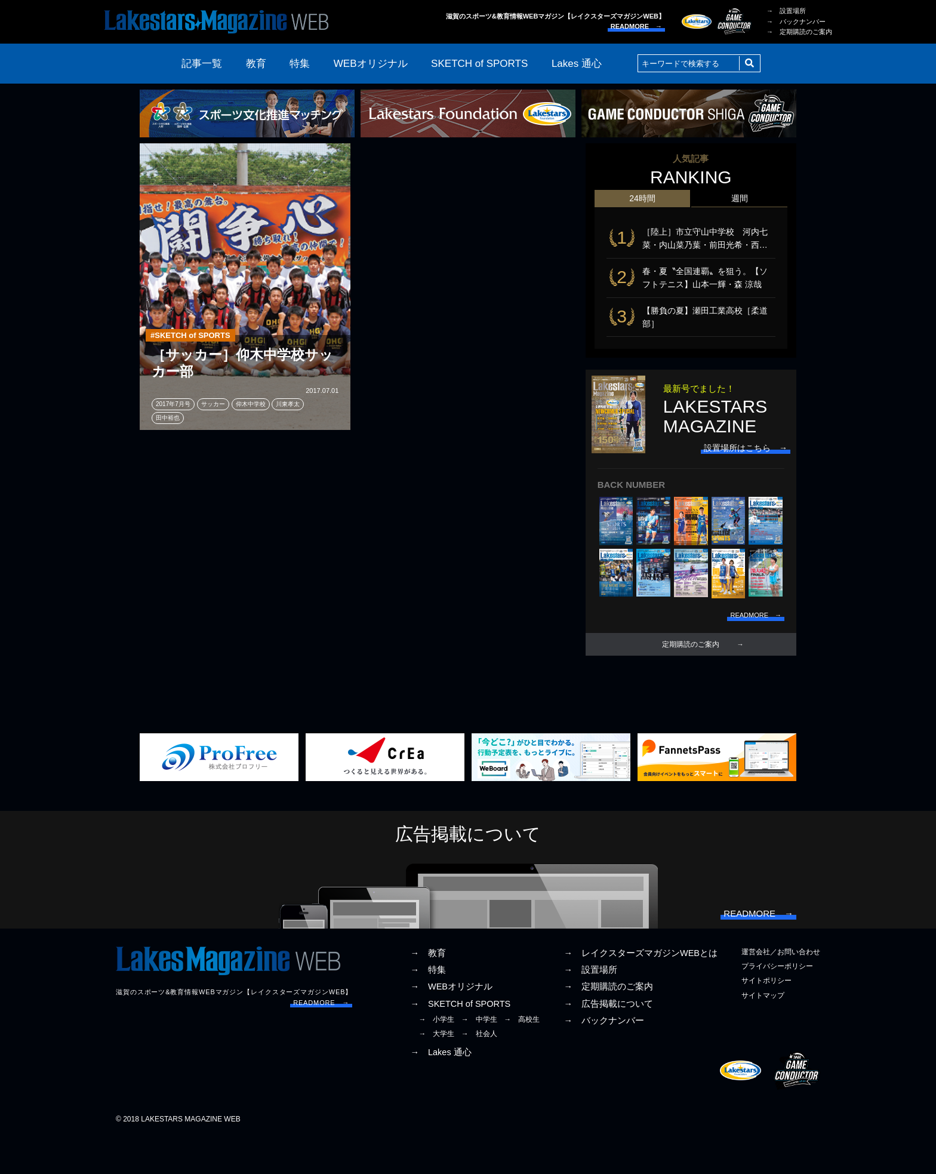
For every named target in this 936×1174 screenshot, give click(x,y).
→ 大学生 (436, 1071)
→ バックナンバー (796, 21)
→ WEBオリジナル (451, 1023)
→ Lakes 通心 (440, 1089)
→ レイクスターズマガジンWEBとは (641, 990)
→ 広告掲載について (608, 1040)
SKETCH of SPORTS (479, 63)
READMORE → (636, 26)
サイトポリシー (766, 1017)
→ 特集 (428, 1007)
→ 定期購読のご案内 (799, 31)
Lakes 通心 (577, 63)
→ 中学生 (479, 1056)
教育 (256, 63)
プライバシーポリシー (777, 1003)
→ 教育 (428, 990)
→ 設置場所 (786, 10)
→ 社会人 (479, 1071)
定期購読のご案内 (691, 669)
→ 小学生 (436, 1056)
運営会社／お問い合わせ (780, 989)
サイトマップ (762, 1032)
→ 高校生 (522, 1056)
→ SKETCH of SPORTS (460, 1040)
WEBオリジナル (371, 63)
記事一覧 (201, 63)
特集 (300, 63)
